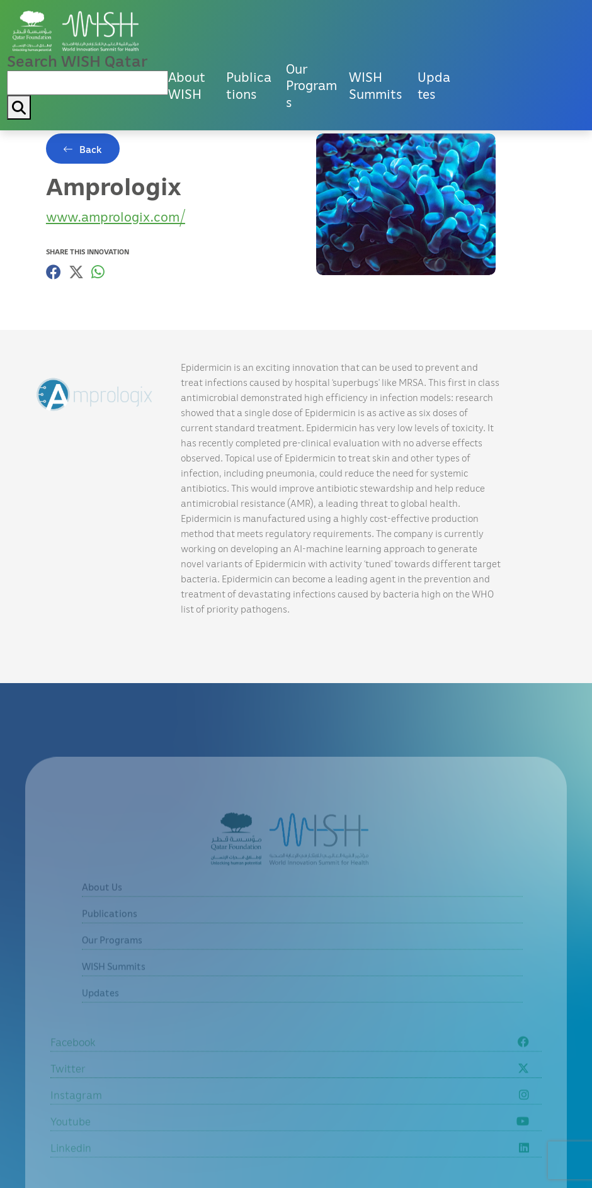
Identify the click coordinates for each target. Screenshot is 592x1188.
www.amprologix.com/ (115, 216)
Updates (434, 85)
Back (90, 149)
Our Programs (311, 85)
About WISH (186, 85)
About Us (102, 904)
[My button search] (19, 107)
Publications (248, 85)
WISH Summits (375, 85)
